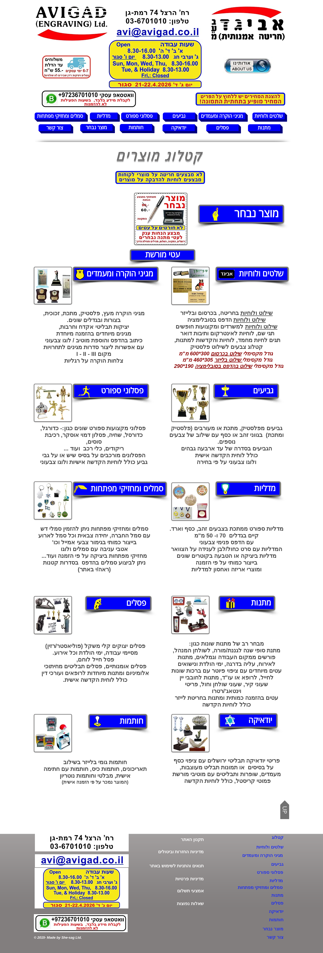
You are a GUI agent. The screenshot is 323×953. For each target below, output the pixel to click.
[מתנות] (264, 127)
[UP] (284, 809)
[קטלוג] (265, 837)
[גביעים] (179, 116)
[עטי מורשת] (162, 255)
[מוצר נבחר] (96, 127)
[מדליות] (103, 116)
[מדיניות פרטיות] (171, 878)
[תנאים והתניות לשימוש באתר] (171, 865)
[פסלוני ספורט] (139, 116)
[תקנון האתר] (171, 839)
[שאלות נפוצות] (171, 903)
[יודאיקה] (179, 127)
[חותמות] (136, 127)
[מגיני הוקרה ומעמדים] (221, 116)
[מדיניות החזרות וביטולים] (171, 851)
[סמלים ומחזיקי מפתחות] (60, 116)
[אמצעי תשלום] (171, 890)
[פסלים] (222, 127)
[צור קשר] (55, 127)
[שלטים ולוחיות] (268, 116)
